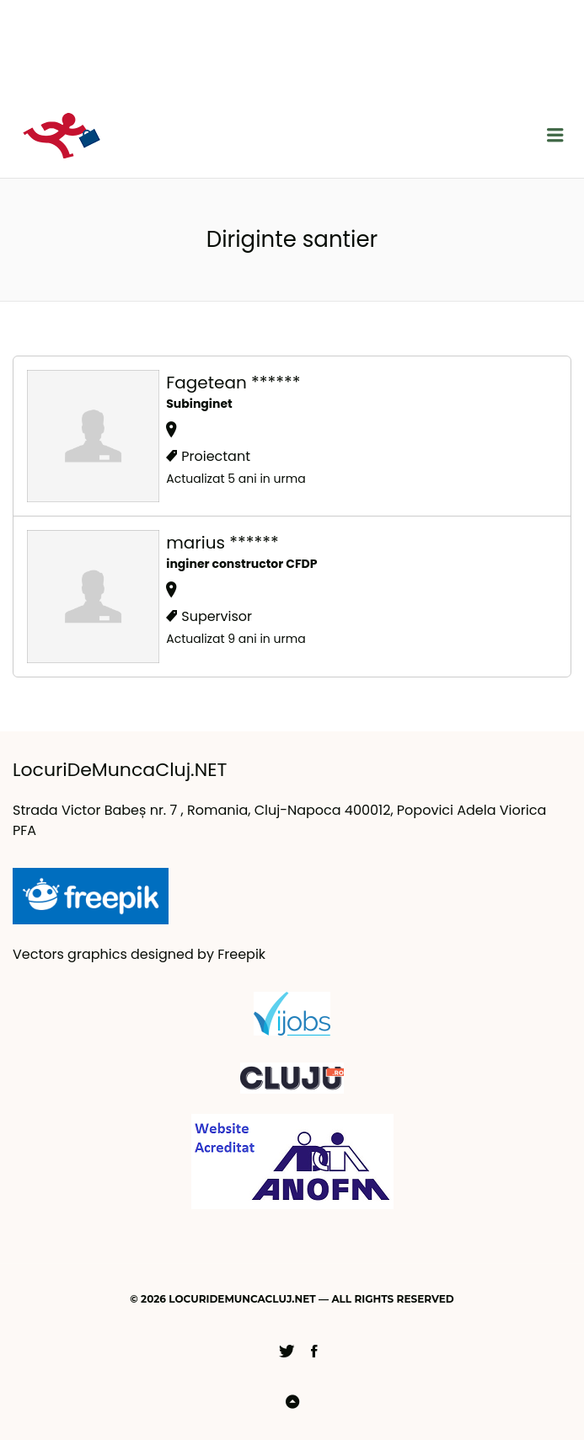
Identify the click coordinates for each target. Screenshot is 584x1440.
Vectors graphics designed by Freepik (139, 954)
